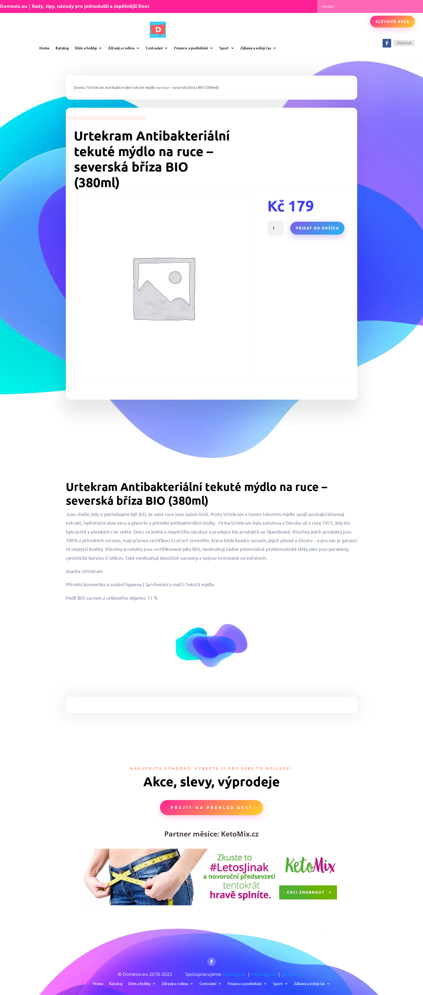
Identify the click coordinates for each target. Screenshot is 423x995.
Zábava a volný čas (255, 47)
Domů (79, 87)
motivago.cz (264, 974)
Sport (224, 47)
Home (44, 47)
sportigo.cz (235, 974)
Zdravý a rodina (121, 47)
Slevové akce (393, 21)
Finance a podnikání (191, 47)
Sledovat (404, 42)
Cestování (154, 47)
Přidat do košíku (317, 227)
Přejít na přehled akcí (211, 807)
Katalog (62, 47)
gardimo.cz (293, 974)
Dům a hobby (86, 47)
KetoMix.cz (240, 834)
